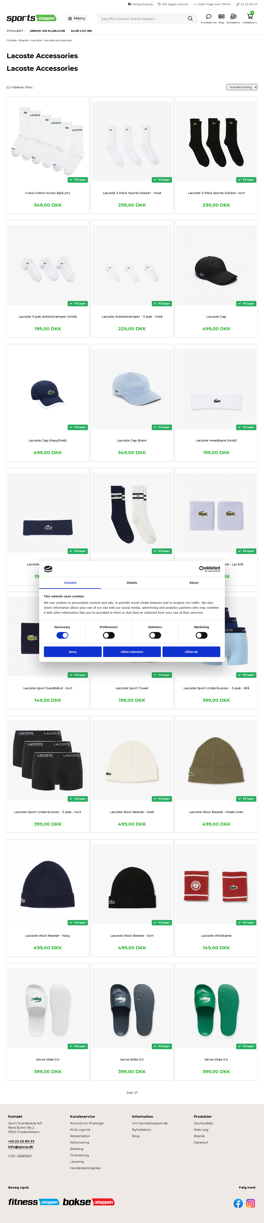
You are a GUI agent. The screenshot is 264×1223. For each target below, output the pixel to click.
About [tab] (193, 582)
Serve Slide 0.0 (47, 1059)
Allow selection (132, 652)
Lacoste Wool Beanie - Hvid (132, 812)
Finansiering (79, 1155)
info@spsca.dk (20, 1147)
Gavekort (201, 1142)
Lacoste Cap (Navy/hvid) (47, 440)
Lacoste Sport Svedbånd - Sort (47, 688)
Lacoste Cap (216, 316)
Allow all (191, 652)
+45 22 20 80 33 (21, 1141)
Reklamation (80, 1136)
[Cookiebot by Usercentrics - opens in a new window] (202, 569)
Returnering (79, 1142)
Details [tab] (132, 582)
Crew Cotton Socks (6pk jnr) (47, 193)
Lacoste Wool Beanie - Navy (47, 936)
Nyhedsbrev (141, 1130)
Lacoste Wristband (216, 936)
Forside (12, 40)
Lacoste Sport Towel (132, 688)
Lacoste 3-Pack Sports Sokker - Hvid (132, 193)
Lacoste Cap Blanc (132, 440)
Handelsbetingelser (85, 1168)
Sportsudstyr (203, 1123)
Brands (199, 1136)
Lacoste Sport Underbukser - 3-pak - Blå (216, 688)
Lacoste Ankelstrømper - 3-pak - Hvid (132, 316)
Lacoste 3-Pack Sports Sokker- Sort (216, 193)
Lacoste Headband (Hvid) (216, 440)
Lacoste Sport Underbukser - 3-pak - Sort (47, 812)
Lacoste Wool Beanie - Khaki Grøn (216, 812)
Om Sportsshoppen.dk (150, 1123)
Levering (77, 1162)
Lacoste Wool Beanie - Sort (132, 936)
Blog (135, 1136)
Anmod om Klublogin (47, 30)
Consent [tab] (70, 582)
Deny (73, 652)
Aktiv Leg (201, 1130)
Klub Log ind (81, 30)
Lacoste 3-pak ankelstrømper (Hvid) (48, 316)
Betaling (76, 1149)
